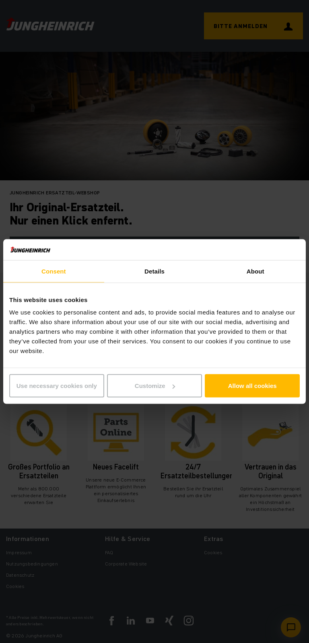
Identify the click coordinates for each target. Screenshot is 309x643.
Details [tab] (154, 270)
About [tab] (255, 270)
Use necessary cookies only (56, 385)
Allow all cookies (252, 385)
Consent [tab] (53, 270)
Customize (155, 385)
